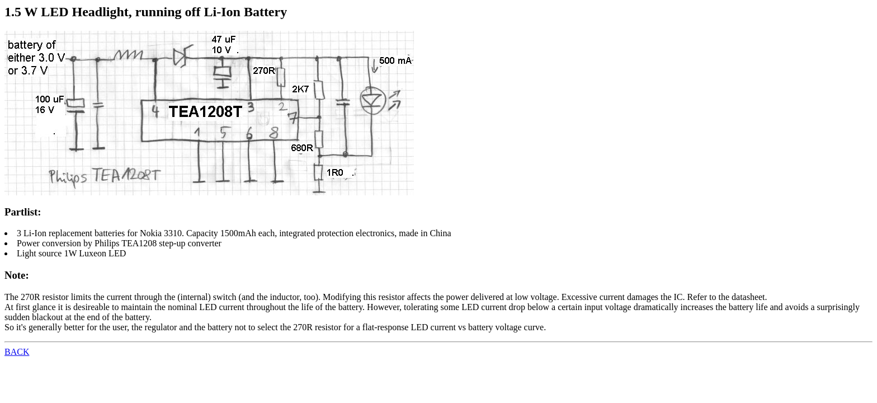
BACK (16, 352)
